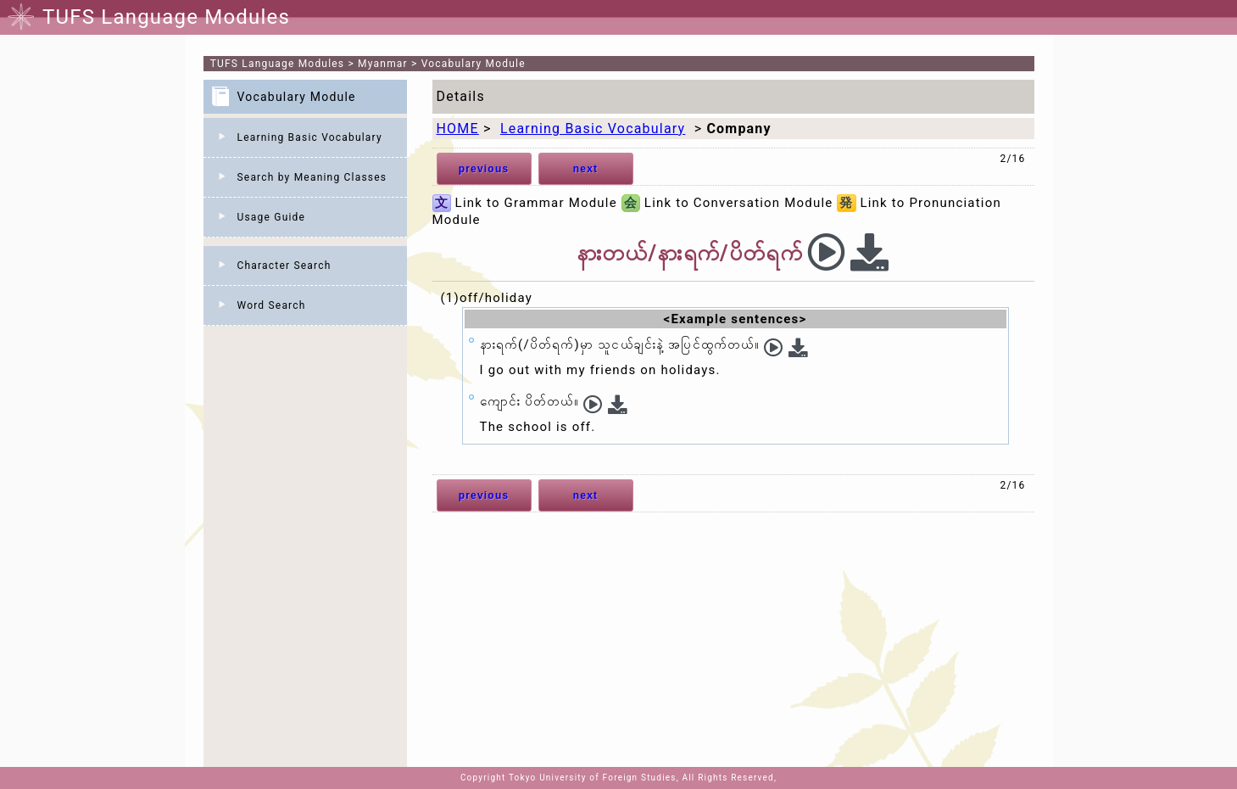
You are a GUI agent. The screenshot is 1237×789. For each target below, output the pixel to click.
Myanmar (383, 64)
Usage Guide (271, 217)
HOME (458, 128)
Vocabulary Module (473, 64)
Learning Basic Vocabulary (309, 137)
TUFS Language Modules (277, 64)
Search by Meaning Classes (312, 177)
